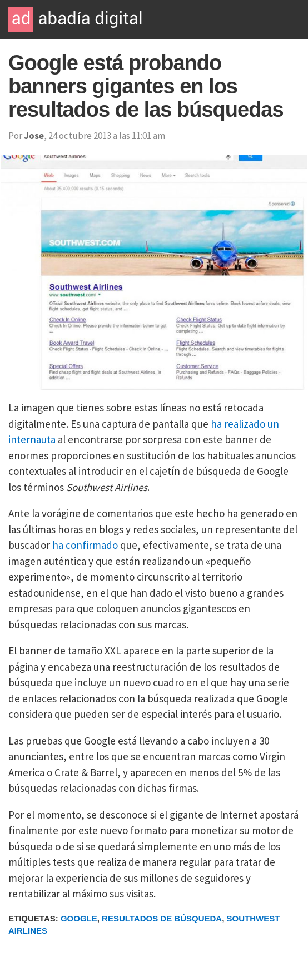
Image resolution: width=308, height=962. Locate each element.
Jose (34, 136)
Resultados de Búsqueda (162, 918)
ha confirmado (85, 545)
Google (79, 918)
